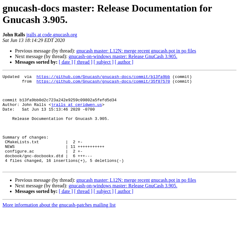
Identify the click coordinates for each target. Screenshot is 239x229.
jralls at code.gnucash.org (51, 34)
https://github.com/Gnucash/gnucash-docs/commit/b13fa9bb (103, 77)
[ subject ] (104, 62)
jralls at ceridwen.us (76, 111)
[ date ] (66, 62)
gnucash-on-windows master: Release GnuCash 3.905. (122, 56)
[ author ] (124, 62)
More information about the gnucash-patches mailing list (58, 223)
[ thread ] (83, 62)
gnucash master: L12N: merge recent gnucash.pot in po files (136, 50)
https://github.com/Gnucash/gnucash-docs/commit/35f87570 (103, 83)
